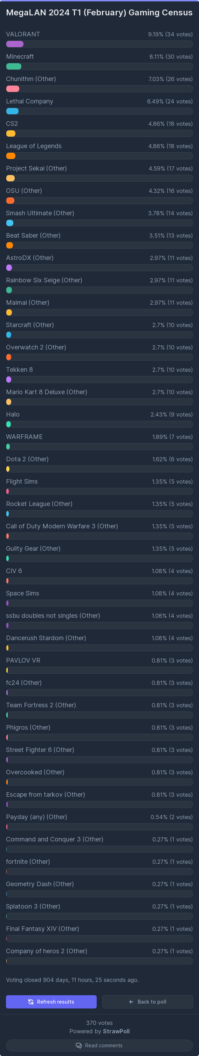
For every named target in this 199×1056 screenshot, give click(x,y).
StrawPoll (116, 1031)
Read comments (104, 1045)
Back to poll (147, 1001)
